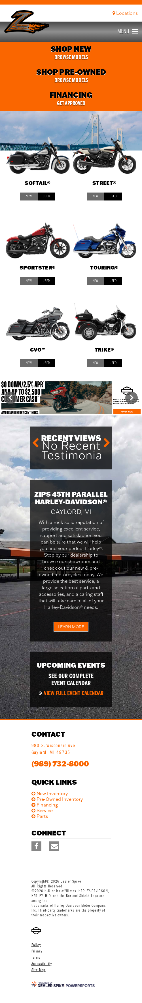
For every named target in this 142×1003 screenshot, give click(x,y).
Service (45, 810)
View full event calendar (73, 693)
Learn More (71, 626)
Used (46, 196)
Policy (36, 945)
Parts (42, 816)
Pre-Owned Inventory (60, 799)
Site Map (38, 970)
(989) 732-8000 (60, 763)
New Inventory (52, 793)
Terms (36, 958)
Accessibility (41, 964)
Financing (47, 805)
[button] (10, 398)
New (29, 196)
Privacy (37, 951)
